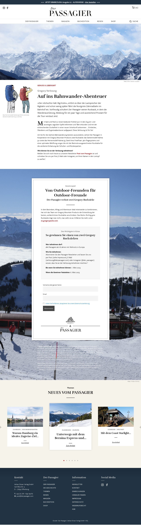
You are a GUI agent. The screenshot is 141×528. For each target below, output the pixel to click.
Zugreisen (16, 429)
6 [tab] (78, 461)
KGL (87, 521)
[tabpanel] (25, 427)
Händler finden (79, 495)
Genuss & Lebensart (46, 85)
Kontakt (76, 488)
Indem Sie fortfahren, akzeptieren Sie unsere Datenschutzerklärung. (68, 303)
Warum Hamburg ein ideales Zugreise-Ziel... (25, 435)
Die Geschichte (49, 488)
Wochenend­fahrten (29, 429)
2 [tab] (67, 461)
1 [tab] (64, 461)
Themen (50, 21)
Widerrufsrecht (79, 505)
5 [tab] (75, 461)
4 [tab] (72, 461)
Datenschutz (77, 502)
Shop (113, 21)
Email (45, 294)
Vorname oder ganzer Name (52, 285)
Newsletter (77, 484)
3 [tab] (69, 461)
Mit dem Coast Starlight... (116, 432)
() (136, 7)
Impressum (40, 348)
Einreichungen (78, 491)
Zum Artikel (25, 443)
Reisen (100, 21)
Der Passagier (31, 21)
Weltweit (120, 429)
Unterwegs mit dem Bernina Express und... (70, 436)
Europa (76, 430)
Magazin (65, 21)
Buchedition (83, 21)
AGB (73, 509)
